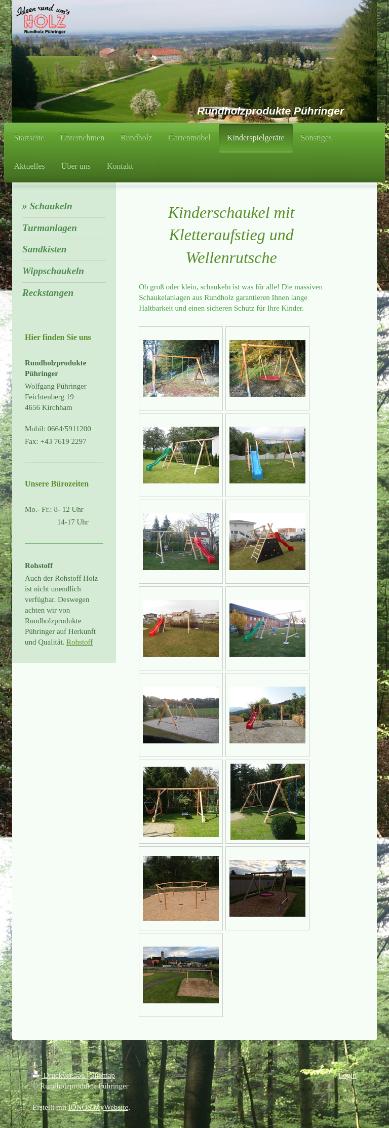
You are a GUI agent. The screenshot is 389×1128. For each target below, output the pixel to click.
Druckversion (59, 1075)
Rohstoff (79, 642)
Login (347, 1075)
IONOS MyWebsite (98, 1107)
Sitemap (102, 1075)
